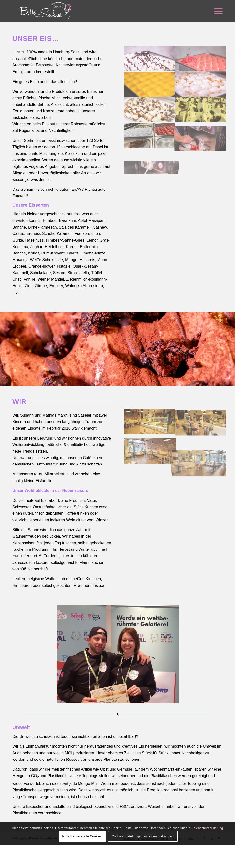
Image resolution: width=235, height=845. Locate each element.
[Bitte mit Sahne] (45, 11)
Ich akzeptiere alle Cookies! (82, 836)
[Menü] (216, 11)
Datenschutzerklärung (207, 828)
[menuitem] (216, 11)
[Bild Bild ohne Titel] (149, 59)
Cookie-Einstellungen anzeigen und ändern (143, 836)
